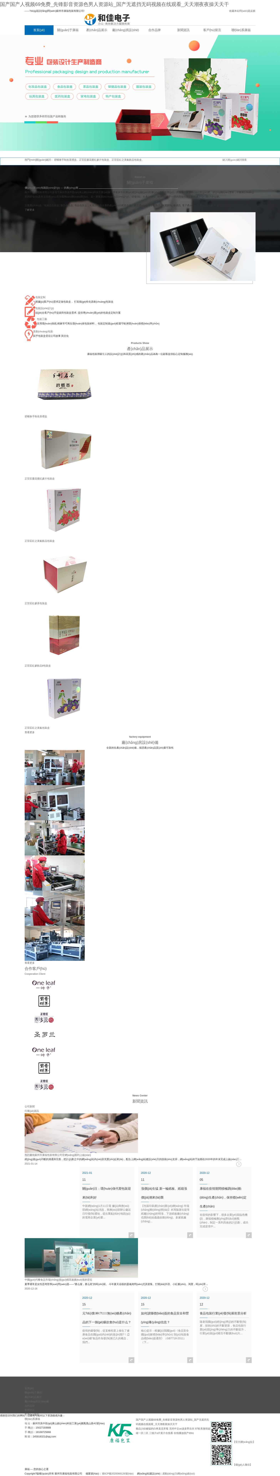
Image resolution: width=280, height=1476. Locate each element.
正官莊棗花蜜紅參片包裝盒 (94, 159)
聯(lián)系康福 (32, 1418)
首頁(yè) (29, 1388)
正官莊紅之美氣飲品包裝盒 (127, 159)
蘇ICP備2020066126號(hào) (118, 1473)
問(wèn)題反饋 (247, 10)
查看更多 (30, 732)
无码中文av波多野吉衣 (181, 1428)
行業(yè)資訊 (32, 1111)
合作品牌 (30, 1405)
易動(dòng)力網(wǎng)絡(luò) (178, 1473)
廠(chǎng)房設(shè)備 (37, 1401)
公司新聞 (30, 1106)
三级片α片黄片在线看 (161, 1433)
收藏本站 (234, 10)
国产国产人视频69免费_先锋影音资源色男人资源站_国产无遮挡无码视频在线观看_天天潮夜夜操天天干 (114, 4)
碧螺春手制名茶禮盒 (65, 159)
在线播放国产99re (184, 1433)
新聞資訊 (30, 1410)
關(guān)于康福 (33, 1392)
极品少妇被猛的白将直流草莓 (152, 1428)
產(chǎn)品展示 (33, 1396)
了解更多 (30, 209)
